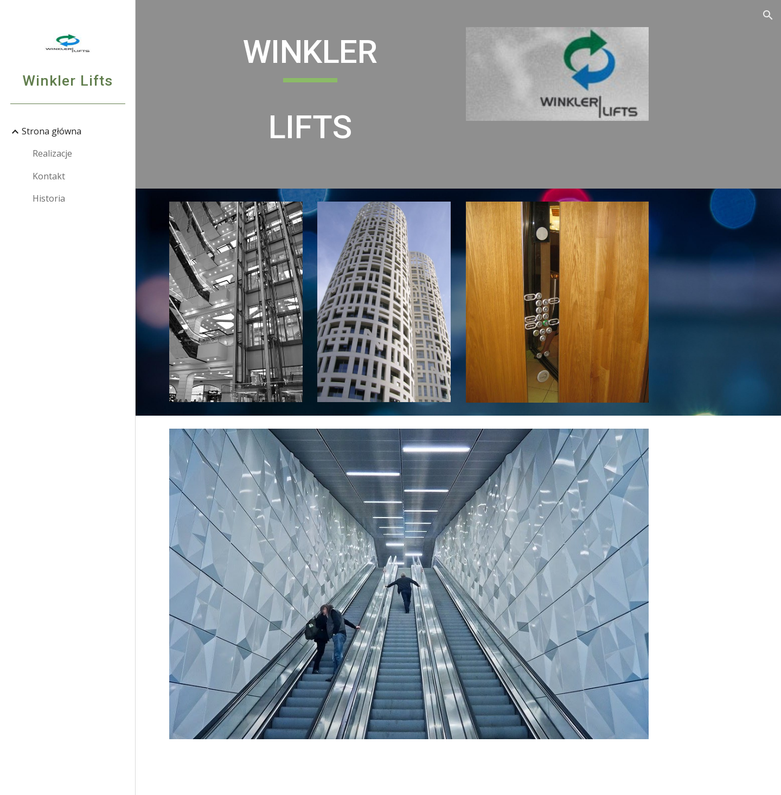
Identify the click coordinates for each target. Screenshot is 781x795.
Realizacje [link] (52, 153)
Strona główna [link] (51, 131)
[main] (310, 94)
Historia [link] (49, 198)
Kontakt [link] (49, 176)
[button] (768, 15)
